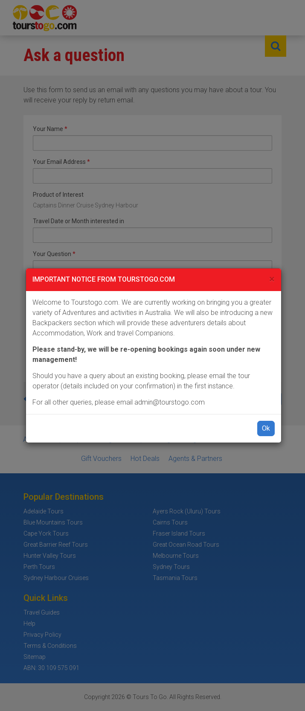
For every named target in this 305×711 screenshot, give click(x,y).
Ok (266, 428)
